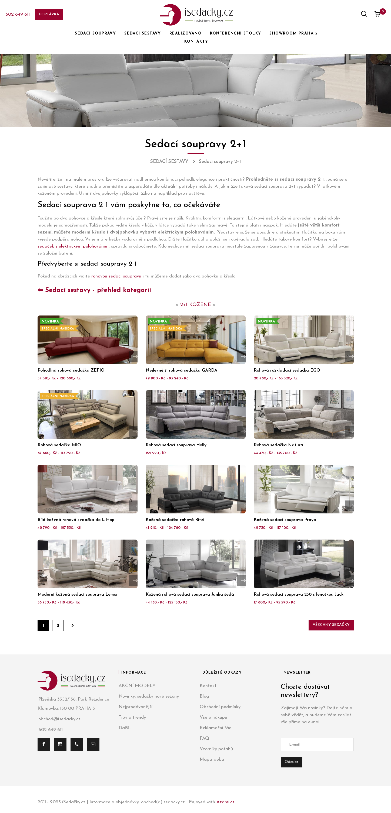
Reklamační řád (216, 728)
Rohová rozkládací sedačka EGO (287, 370)
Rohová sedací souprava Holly (176, 445)
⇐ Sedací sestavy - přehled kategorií (94, 290)
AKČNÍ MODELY (137, 686)
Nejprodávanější (135, 707)
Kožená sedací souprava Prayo (285, 520)
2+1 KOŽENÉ (195, 304)
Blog (204, 696)
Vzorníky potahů (216, 749)
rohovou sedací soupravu (116, 276)
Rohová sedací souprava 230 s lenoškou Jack (298, 594)
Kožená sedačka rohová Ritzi (175, 520)
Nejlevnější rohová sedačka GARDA (181, 370)
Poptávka (49, 14)
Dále (72, 625)
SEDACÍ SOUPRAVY (95, 34)
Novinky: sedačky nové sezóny (149, 696)
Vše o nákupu (213, 717)
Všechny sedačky (331, 625)
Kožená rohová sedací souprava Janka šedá (190, 594)
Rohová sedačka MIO (59, 445)
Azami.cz (225, 802)
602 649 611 (17, 14)
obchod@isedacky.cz (59, 719)
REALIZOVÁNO (185, 34)
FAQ (204, 738)
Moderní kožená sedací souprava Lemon (78, 594)
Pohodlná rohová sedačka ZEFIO (71, 370)
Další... (125, 728)
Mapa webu (212, 759)
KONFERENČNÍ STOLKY (235, 34)
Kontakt (208, 686)
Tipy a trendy (132, 717)
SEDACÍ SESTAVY (142, 34)
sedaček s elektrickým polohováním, (73, 246)
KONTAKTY (196, 42)
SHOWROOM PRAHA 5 (293, 34)
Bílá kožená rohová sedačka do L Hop (76, 520)
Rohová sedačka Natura (278, 445)
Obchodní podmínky (220, 707)
